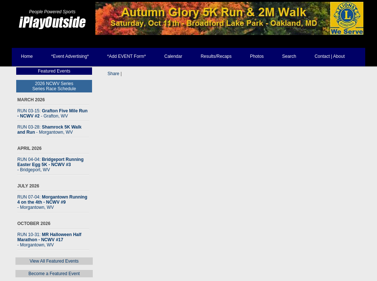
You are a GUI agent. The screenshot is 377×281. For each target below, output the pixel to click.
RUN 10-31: (49, 239)
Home (27, 56)
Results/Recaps (216, 56)
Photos (257, 56)
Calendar (173, 56)
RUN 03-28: (49, 129)
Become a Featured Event (54, 273)
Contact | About (329, 56)
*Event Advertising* (70, 56)
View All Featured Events (53, 261)
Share (113, 73)
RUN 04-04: (50, 164)
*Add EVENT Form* (126, 56)
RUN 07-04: (52, 202)
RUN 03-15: (52, 113)
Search (289, 56)
